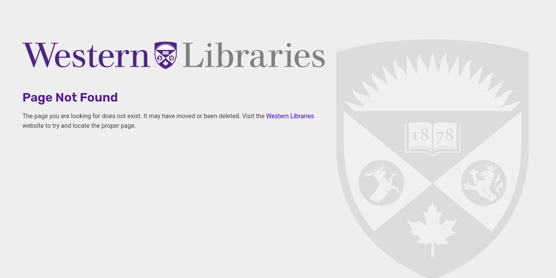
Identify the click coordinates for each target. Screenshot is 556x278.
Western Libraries (290, 116)
